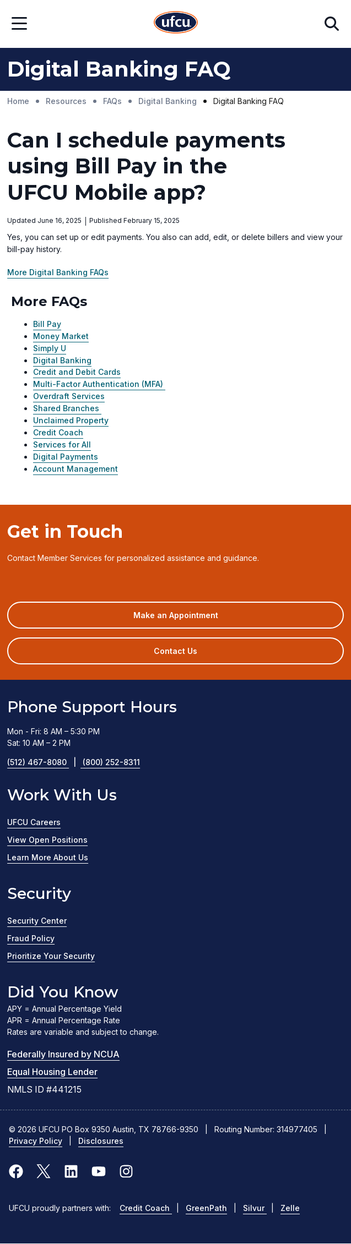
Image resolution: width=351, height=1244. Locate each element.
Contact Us (175, 651)
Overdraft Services (69, 396)
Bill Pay (47, 324)
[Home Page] (176, 24)
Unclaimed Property (71, 420)
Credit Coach (58, 432)
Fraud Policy (31, 938)
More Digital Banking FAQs (58, 272)
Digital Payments (65, 456)
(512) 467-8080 (45, 762)
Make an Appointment (192, 619)
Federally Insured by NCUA (63, 1054)
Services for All (62, 444)
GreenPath (206, 1208)
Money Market (61, 336)
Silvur (255, 1208)
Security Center (37, 920)
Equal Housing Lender (52, 1071)
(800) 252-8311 (111, 762)
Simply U (49, 348)
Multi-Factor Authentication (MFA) (99, 384)
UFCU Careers (34, 822)
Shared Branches (67, 408)
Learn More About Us (47, 857)
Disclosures (100, 1140)
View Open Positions (47, 839)
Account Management (75, 468)
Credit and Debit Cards (77, 372)
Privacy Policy (35, 1140)
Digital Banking (62, 360)
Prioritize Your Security (51, 956)
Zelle (290, 1208)
